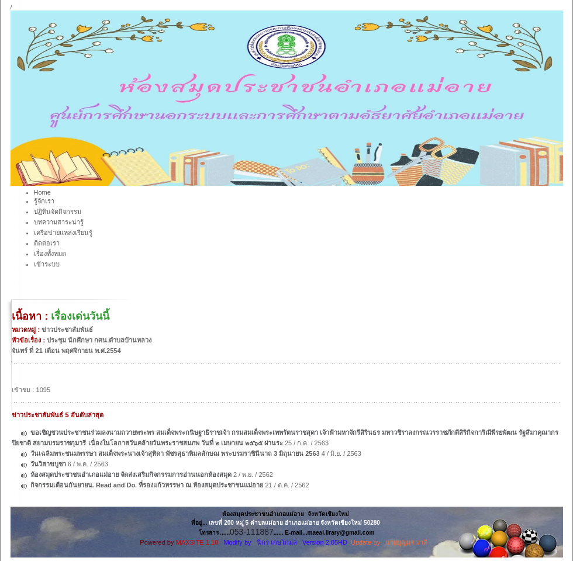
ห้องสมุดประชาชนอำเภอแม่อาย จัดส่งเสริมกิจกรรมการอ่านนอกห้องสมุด (131, 474)
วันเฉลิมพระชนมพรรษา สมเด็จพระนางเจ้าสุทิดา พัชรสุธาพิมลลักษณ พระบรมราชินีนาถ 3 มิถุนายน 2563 (175, 453)
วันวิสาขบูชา (49, 464)
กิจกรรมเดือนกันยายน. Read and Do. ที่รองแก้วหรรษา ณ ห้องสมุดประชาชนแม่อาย (147, 485)
